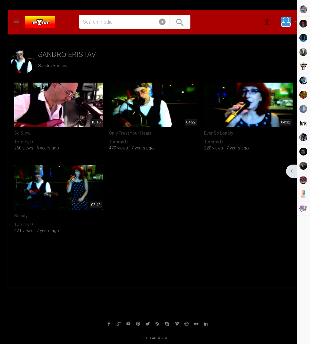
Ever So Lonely (218, 133)
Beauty (21, 215)
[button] (162, 23)
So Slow (22, 133)
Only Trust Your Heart (130, 133)
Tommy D (23, 141)
